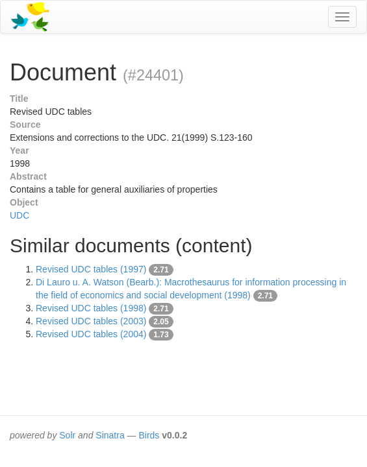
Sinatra (109, 435)
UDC (19, 215)
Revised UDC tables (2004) (91, 334)
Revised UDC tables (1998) (91, 308)
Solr (67, 435)
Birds (148, 435)
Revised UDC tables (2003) (91, 321)
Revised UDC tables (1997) (91, 269)
